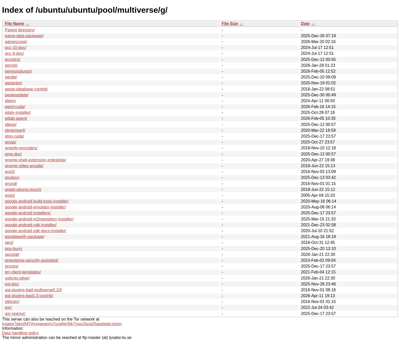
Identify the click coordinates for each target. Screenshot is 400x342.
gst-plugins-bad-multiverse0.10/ (33, 290)
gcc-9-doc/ (14, 53)
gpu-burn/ (13, 248)
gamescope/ (16, 42)
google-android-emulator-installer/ (35, 207)
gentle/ (11, 77)
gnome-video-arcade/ (24, 166)
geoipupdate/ (17, 95)
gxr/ (8, 307)
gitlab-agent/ (16, 118)
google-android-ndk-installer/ (31, 225)
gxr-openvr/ (15, 313)
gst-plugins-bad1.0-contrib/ (29, 296)
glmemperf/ (15, 130)
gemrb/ (11, 65)
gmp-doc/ (13, 154)
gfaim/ (10, 101)
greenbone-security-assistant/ (31, 260)
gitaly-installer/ (18, 112)
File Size (230, 23)
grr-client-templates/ (23, 272)
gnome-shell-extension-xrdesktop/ (35, 160)
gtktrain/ (12, 301)
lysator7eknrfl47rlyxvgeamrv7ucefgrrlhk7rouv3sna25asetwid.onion (62, 324)
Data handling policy (20, 333)
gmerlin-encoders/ (21, 148)
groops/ (11, 266)
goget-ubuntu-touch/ (23, 189)
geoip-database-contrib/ (26, 89)
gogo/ (10, 195)
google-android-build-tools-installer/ (37, 201)
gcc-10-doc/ (15, 47)
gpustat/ (12, 254)
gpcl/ (9, 242)
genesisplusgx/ (18, 71)
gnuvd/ (11, 183)
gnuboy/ (12, 177)
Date (305, 23)
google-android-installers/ (28, 213)
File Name (14, 23)
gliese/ (11, 124)
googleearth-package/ (24, 236)
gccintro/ (12, 59)
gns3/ (10, 171)
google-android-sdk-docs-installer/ (35, 231)
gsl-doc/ (12, 284)
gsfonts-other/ (17, 278)
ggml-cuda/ (15, 106)
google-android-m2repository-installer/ (39, 219)
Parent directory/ (20, 30)
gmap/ (10, 142)
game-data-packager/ (24, 36)
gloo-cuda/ (14, 136)
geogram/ (13, 83)
